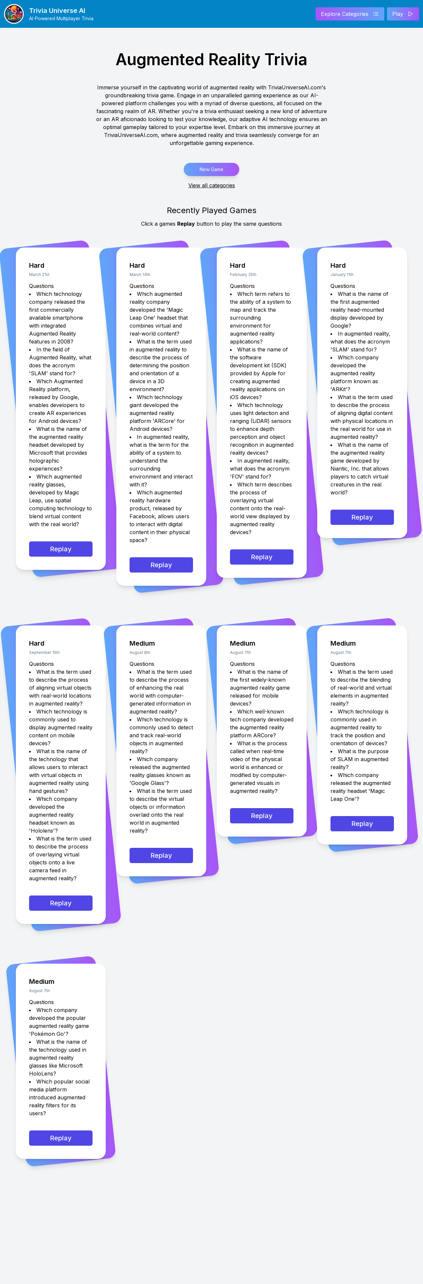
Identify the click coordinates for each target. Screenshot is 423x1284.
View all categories (211, 185)
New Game (211, 169)
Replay (61, 549)
